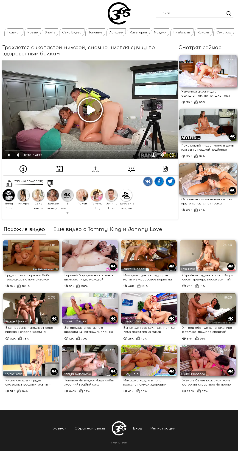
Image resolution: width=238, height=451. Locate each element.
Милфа (23, 197)
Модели (160, 32)
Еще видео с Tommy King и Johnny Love (107, 229)
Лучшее (116, 32)
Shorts (50, 32)
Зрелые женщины (53, 199)
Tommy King (96, 199)
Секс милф (38, 199)
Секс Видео (71, 32)
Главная (13, 32)
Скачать (153, 155)
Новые (32, 32)
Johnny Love (111, 199)
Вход (137, 428)
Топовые (95, 32)
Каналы (203, 32)
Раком (82, 197)
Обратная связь (90, 428)
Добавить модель (126, 199)
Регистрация (162, 428)
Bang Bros (9, 199)
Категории (138, 32)
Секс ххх (223, 32)
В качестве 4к (68, 201)
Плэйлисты (181, 32)
